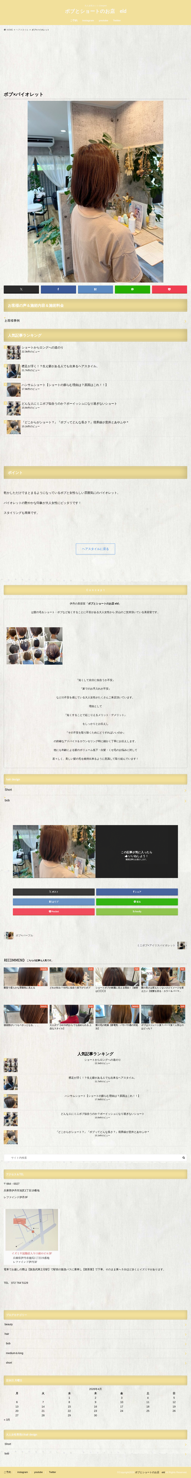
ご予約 (73, 20)
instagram (88, 20)
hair (7, 1333)
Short (8, 789)
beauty (9, 1324)
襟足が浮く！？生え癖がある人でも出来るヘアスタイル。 (60, 366)
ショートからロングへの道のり (42, 347)
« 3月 (7, 1419)
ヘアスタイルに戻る (95, 548)
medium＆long (14, 1353)
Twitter (117, 20)
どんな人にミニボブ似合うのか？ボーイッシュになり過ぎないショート (69, 403)
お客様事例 (12, 320)
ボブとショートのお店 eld (95, 11)
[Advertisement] (95, 61)
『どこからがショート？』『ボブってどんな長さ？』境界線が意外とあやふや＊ (75, 422)
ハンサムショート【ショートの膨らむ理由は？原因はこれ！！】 (65, 384)
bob (7, 800)
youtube (103, 20)
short (9, 1362)
